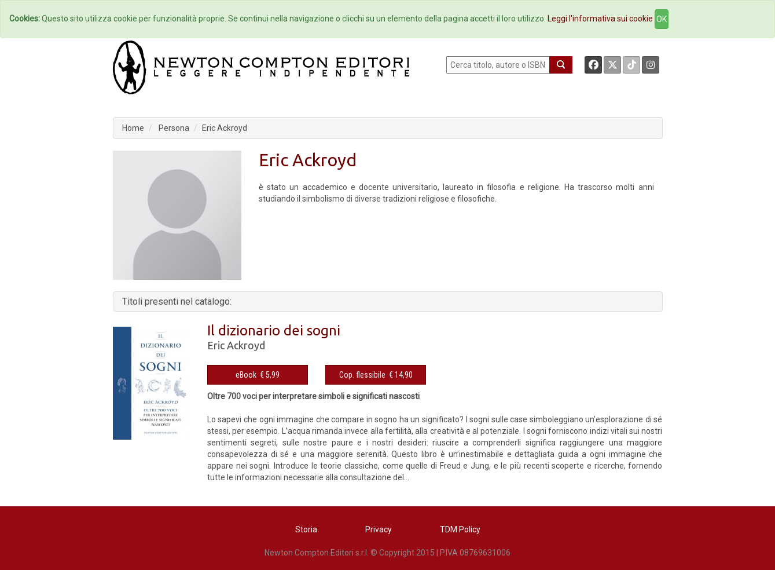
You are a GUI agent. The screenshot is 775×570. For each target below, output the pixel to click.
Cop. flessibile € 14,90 (376, 374)
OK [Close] (661, 19)
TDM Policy (460, 529)
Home (133, 128)
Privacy (378, 529)
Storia (306, 529)
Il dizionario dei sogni (273, 330)
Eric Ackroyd (224, 128)
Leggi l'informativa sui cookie (600, 18)
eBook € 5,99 (258, 374)
